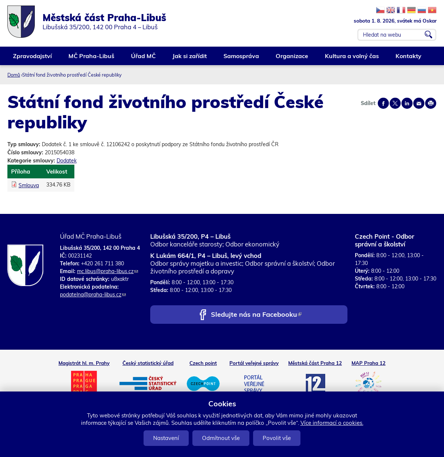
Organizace (292, 58)
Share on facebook (383, 103)
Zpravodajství (32, 58)
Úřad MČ (143, 58)
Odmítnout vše (221, 437)
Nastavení (166, 437)
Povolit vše (277, 437)
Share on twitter (395, 103)
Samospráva (241, 58)
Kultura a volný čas (352, 58)
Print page (430, 103)
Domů (13, 75)
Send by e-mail (418, 103)
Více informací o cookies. (331, 422)
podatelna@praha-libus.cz (93, 294)
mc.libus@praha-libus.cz (107, 271)
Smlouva (28, 185)
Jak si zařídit (190, 58)
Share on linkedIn (407, 103)
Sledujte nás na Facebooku (256, 315)
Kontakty (409, 58)
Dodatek (67, 160)
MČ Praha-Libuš (92, 58)
